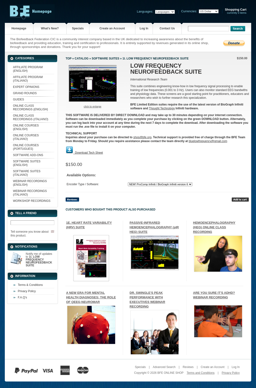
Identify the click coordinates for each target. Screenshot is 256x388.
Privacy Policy (27, 291)
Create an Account (112, 28)
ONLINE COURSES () (26, 127)
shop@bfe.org (142, 137)
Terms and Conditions (200, 373)
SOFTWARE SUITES (105, 58)
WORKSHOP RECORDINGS (31, 201)
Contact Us (167, 28)
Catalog (82, 58)
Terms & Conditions (30, 285)
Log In (144, 28)
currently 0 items (235, 11)
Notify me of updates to (39, 259)
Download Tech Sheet (89, 152)
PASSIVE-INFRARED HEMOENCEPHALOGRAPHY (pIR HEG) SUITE (154, 227)
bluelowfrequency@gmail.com (208, 141)
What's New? (50, 28)
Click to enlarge (92, 106)
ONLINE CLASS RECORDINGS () (30, 107)
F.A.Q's (22, 297)
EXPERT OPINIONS (26, 87)
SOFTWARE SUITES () (26, 163)
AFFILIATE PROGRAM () (28, 69)
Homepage (19, 28)
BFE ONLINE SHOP (170, 373)
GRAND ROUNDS (25, 93)
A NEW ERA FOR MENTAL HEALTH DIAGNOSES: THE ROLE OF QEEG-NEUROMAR (91, 297)
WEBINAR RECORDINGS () (30, 182)
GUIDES (18, 99)
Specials (78, 28)
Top (68, 58)
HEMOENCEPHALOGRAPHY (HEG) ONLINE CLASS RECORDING (214, 227)
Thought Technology (162, 108)
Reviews (188, 367)
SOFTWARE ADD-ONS (28, 155)
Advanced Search (164, 367)
